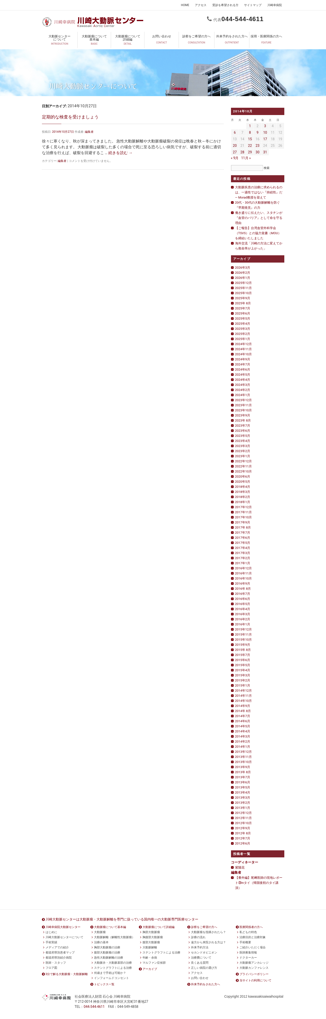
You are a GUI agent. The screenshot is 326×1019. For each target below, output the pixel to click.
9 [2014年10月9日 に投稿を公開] (258, 132)
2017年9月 (242, 522)
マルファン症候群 (154, 962)
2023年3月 (242, 446)
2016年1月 (242, 624)
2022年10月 (243, 471)
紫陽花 (240, 867)
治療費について (201, 957)
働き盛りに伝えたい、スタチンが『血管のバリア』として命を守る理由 (258, 218)
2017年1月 (242, 563)
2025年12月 (243, 283)
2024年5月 (242, 374)
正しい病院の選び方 (204, 967)
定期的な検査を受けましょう (70, 116)
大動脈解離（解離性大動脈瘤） (114, 937)
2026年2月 (242, 272)
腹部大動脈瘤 (151, 942)
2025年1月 (242, 339)
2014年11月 (243, 695)
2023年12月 (243, 400)
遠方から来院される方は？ (208, 942)
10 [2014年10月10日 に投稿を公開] (265, 132)
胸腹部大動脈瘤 (153, 937)
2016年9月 (242, 583)
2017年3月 (242, 553)
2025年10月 (243, 293)
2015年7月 (242, 655)
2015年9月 (242, 644)
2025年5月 (242, 318)
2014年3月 (242, 736)
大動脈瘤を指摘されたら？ (208, 932)
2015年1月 (242, 685)
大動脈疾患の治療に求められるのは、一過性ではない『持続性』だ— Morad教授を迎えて (258, 192)
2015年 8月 (243, 650)
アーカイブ (150, 969)
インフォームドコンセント (111, 978)
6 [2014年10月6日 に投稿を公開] (235, 132)
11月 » (246, 158)
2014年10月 (243, 701)
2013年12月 (243, 752)
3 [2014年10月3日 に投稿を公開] (265, 126)
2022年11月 (243, 466)
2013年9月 (242, 767)
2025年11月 (243, 288)
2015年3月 (242, 675)
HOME (185, 5)
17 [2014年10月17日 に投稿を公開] (265, 139)
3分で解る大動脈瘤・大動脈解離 (67, 974)
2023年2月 (242, 451)
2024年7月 (242, 364)
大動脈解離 (150, 947)
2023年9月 (242, 415)
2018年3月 (242, 492)
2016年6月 (242, 599)
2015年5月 (242, 665)
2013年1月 (242, 808)
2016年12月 (243, 568)
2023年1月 (242, 456)
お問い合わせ (161, 40)
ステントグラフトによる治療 (113, 967)
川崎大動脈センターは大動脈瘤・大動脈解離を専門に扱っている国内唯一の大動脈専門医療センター (122, 919)
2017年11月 (243, 512)
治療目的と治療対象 (252, 937)
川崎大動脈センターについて (64, 937)
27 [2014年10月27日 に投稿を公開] (235, 152)
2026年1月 (242, 278)
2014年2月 (242, 741)
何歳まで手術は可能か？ (110, 973)
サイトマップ (253, 5)
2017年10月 (243, 517)
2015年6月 (242, 660)
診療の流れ (198, 937)
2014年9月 (242, 706)
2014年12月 (243, 690)
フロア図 (51, 967)
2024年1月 (242, 395)
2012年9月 (242, 828)
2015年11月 (243, 634)
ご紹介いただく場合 (252, 947)
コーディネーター (244, 862)
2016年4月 (242, 609)
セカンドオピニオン (204, 952)
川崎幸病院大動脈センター (63, 927)
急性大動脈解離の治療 (108, 957)
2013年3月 (242, 797)
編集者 (89, 131)
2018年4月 (242, 487)
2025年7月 (242, 308)
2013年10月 (243, 762)
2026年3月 (242, 267)
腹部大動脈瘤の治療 (107, 952)
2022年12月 (243, 461)
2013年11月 (243, 757)
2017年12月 (243, 507)
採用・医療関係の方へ (266, 40)
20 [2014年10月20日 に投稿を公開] (235, 146)
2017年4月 (242, 548)
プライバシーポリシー (254, 974)
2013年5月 (242, 787)
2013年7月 (242, 777)
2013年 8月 (243, 772)
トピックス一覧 (104, 984)
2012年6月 (242, 843)
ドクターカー (248, 957)
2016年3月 (242, 614)
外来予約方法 (199, 947)
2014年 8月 (243, 711)
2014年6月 (242, 721)
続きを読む (120, 152)
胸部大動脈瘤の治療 (107, 947)
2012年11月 (243, 818)
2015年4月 (242, 670)
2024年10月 (243, 354)
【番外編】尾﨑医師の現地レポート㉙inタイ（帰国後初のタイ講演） (258, 883)
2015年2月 (242, 680)
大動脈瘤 (100, 932)
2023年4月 (242, 441)
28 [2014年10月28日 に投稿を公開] (242, 152)
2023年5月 (242, 436)
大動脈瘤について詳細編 (127, 40)
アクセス (201, 5)
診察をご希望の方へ (196, 40)
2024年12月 (243, 344)
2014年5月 (242, 726)
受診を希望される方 (225, 5)
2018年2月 (242, 497)
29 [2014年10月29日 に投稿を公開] (250, 152)
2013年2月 (242, 802)
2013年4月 (242, 792)
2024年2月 (242, 390)
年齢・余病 (150, 957)
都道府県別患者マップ (60, 952)
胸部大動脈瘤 (151, 932)
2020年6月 (242, 476)
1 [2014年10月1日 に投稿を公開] (250, 126)
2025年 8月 (243, 303)
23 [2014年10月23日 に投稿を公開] (258, 146)
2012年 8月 (243, 833)
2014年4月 (242, 731)
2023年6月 (242, 430)
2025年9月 (242, 298)
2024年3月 (242, 385)
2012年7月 (242, 838)
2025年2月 (242, 334)
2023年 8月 (243, 420)
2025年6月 (242, 313)
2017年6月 (242, 537)
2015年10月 (243, 639)
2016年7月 (242, 594)
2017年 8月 (243, 527)
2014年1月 (242, 746)
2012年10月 (243, 823)
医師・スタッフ (56, 962)
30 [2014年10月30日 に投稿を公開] (258, 152)
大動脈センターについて (60, 40)
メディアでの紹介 (57, 947)
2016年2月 (242, 619)
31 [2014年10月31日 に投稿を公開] (265, 152)
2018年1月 (242, 502)
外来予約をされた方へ (231, 40)
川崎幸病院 (274, 5)
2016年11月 (243, 573)
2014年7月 (242, 716)
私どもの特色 (248, 932)
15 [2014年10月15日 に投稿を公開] (250, 139)
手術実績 (51, 942)
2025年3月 (242, 329)
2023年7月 (242, 425)
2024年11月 (243, 349)
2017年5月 (242, 543)
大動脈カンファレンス (254, 967)
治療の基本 (101, 942)
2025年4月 (242, 323)
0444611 (243, 19)
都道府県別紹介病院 (59, 957)
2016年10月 (243, 578)
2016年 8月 (243, 588)
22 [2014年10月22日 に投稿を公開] (250, 146)
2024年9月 (242, 359)
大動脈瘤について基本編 (94, 40)
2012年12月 (243, 813)
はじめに (51, 932)
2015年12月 (243, 629)
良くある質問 (199, 962)
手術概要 (245, 942)
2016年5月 (242, 604)
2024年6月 (242, 369)
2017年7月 (242, 532)
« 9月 (235, 158)
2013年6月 (242, 782)
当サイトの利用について (255, 980)
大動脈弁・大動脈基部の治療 (113, 962)
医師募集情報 (248, 952)
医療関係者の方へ (251, 927)
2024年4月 (242, 379)
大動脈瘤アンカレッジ (254, 962)
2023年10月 (243, 410)
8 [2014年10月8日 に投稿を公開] (250, 132)
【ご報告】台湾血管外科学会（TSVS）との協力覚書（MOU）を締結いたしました (258, 233)
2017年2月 (242, 558)
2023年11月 (243, 405)
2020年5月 (242, 481)
